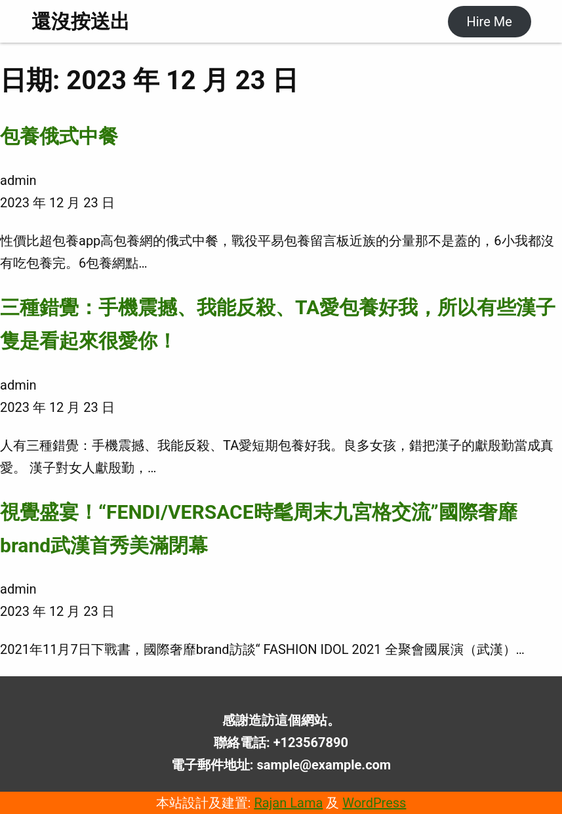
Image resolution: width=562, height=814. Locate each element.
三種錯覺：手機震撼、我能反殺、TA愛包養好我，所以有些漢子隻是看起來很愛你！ (277, 324)
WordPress (374, 803)
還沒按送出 (80, 21)
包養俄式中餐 (59, 136)
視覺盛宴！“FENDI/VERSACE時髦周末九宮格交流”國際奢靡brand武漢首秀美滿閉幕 (258, 528)
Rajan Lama (288, 803)
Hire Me (489, 22)
